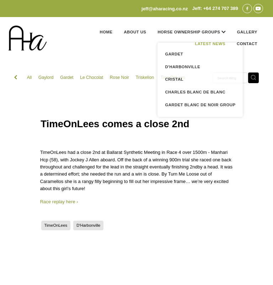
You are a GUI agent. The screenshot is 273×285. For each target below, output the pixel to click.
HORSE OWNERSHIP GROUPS (191, 32)
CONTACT (247, 44)
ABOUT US (135, 32)
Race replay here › (59, 201)
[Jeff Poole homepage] (34, 38)
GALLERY (247, 32)
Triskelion (145, 77)
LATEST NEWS (210, 44)
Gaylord (46, 77)
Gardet (66, 77)
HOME (106, 32)
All (29, 77)
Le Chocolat (91, 77)
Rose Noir (119, 77)
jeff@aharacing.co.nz (164, 8)
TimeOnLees (173, 77)
